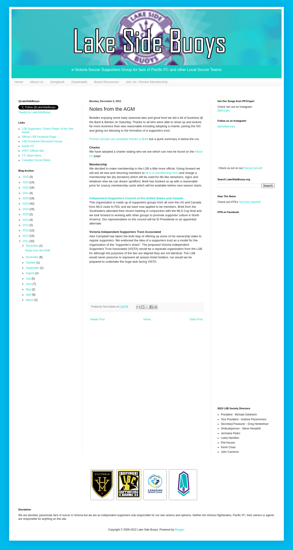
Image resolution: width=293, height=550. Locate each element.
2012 (26, 235)
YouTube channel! (250, 202)
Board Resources (106, 82)
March (30, 300)
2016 (26, 214)
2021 (26, 193)
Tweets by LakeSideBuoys (34, 112)
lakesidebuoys (226, 126)
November (32, 257)
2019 (26, 203)
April (29, 294)
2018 (26, 209)
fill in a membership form (162, 173)
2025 (26, 176)
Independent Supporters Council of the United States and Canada (136, 198)
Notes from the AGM (37, 250)
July (29, 278)
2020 (26, 198)
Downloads (79, 82)
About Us (36, 82)
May (29, 289)
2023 (26, 182)
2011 (26, 241)
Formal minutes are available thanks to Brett (118, 139)
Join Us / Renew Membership (147, 82)
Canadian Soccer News (36, 160)
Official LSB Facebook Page (39, 136)
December (32, 245)
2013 (26, 230)
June (29, 284)
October (31, 262)
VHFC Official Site (33, 150)
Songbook (57, 82)
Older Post (196, 319)
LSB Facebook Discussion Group (42, 141)
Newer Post (97, 319)
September (33, 268)
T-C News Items (31, 155)
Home (19, 82)
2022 (26, 187)
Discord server (252, 168)
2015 (26, 219)
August (30, 273)
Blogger (179, 529)
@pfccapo (223, 110)
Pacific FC (28, 146)
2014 (26, 225)
